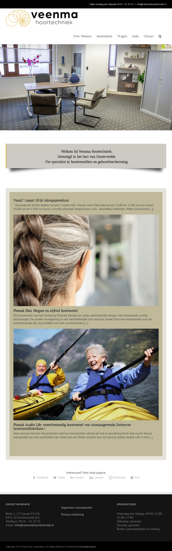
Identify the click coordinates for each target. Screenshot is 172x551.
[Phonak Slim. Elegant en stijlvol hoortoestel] (86, 260)
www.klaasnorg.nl (87, 546)
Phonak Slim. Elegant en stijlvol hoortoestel (45, 311)
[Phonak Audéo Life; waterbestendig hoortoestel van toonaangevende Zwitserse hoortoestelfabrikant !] (86, 374)
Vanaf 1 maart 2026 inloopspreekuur (41, 200)
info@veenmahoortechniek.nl (151, 4)
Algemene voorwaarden (76, 507)
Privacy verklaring (72, 514)
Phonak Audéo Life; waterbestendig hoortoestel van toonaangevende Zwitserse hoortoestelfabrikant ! (72, 427)
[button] (160, 36)
